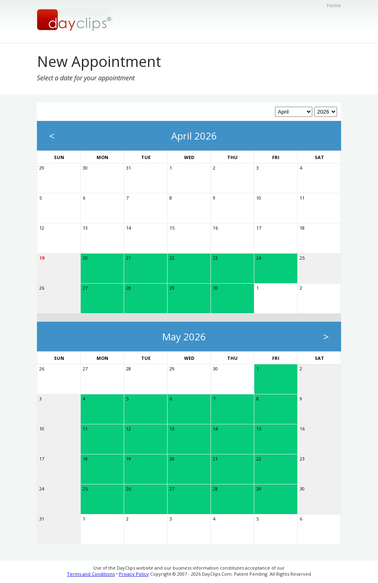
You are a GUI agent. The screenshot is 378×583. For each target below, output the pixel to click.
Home (334, 5)
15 (172, 228)
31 (128, 168)
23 (215, 258)
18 (302, 228)
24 (258, 258)
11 (302, 198)
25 (302, 258)
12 (41, 228)
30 (85, 168)
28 (128, 288)
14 (128, 228)
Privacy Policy (134, 574)
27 (85, 288)
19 (41, 258)
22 (172, 258)
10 (258, 198)
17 (258, 228)
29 (41, 168)
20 (85, 258)
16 (215, 228)
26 (41, 288)
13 (85, 228)
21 (128, 258)
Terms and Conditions (91, 574)
